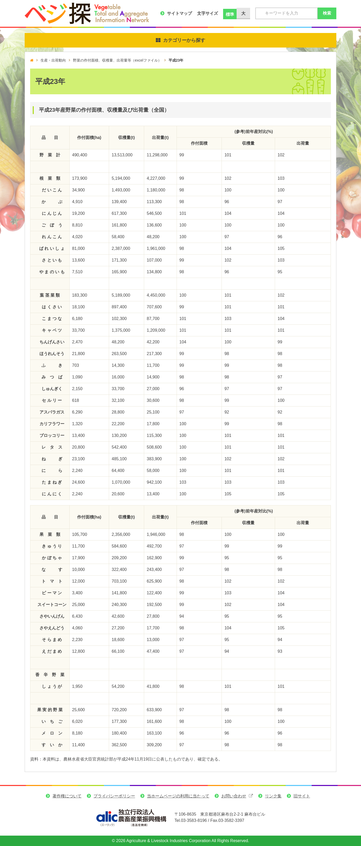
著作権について (67, 796)
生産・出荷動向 (53, 60)
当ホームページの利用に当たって (178, 796)
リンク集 (273, 796)
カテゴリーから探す (184, 40)
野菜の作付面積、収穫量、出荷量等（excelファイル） (117, 60)
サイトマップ (179, 13)
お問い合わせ (233, 796)
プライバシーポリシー (114, 796)
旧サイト (301, 796)
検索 (327, 13)
